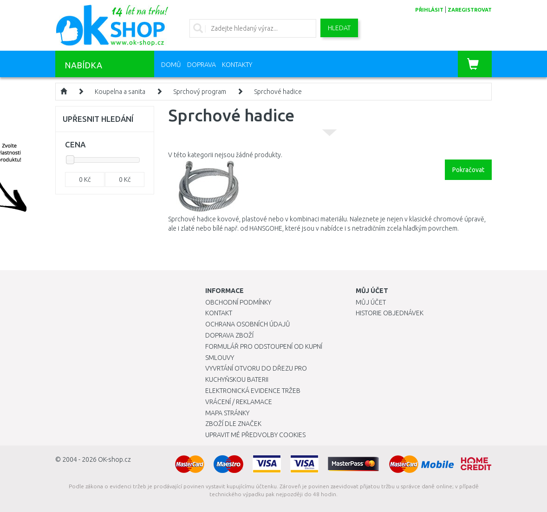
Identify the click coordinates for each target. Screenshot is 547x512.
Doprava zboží (229, 335)
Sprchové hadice (278, 91)
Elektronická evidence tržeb (252, 390)
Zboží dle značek (233, 423)
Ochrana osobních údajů (247, 324)
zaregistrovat (470, 10)
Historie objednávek (389, 313)
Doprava (201, 64)
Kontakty (237, 64)
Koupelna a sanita (120, 91)
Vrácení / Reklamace (238, 402)
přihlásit (429, 10)
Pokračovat (468, 169)
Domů (171, 64)
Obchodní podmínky (238, 302)
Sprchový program (199, 91)
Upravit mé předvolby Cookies (255, 435)
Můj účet (371, 302)
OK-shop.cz (114, 459)
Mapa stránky (227, 413)
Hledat (339, 28)
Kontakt (218, 313)
